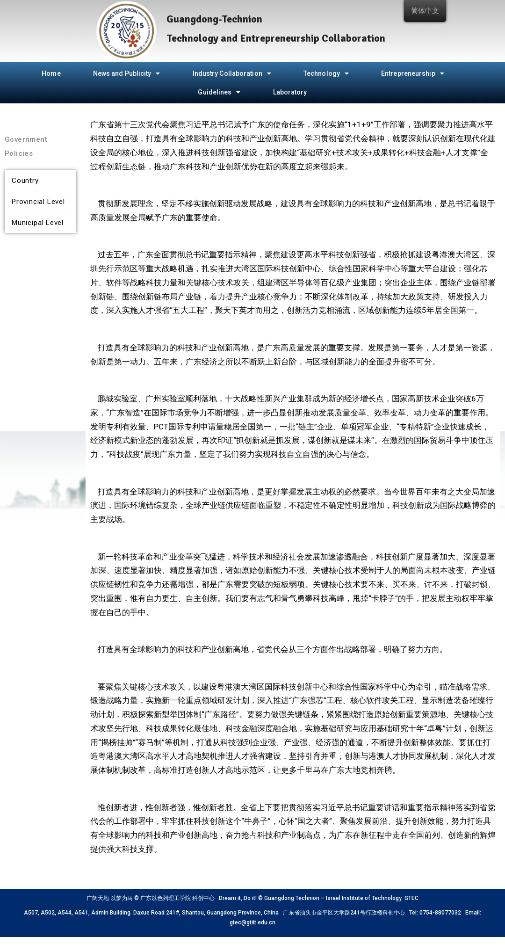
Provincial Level (38, 201)
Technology (326, 73)
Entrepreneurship (412, 73)
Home (51, 73)
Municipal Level (38, 222)
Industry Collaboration (232, 73)
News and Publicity (126, 73)
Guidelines (219, 92)
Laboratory (290, 92)
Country (25, 180)
